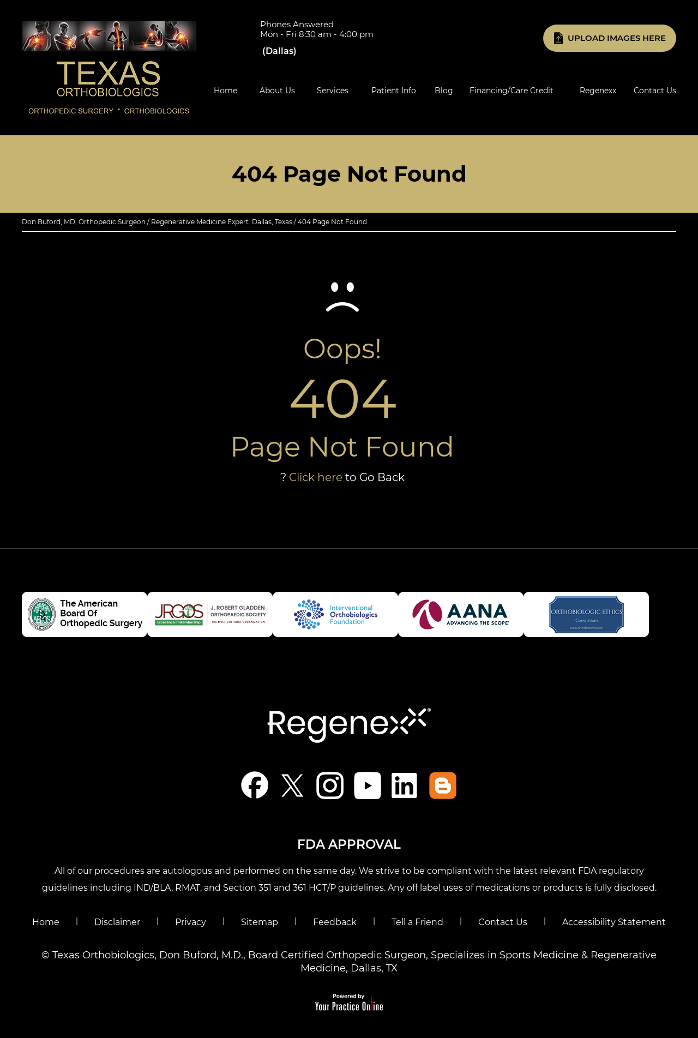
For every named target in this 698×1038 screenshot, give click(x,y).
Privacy (190, 922)
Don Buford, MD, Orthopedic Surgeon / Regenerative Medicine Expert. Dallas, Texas (157, 222)
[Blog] (443, 785)
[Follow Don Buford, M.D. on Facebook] (255, 785)
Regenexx (598, 90)
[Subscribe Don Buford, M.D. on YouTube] (368, 785)
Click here (315, 477)
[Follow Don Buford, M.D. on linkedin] (405, 785)
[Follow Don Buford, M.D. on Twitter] (293, 785)
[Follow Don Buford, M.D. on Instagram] (330, 785)
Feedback (335, 922)
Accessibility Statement (614, 922)
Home (45, 922)
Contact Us (502, 922)
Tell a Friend (417, 922)
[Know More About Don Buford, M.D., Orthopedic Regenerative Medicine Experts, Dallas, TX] (109, 67)
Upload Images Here (617, 38)
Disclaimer (117, 922)
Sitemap (259, 922)
